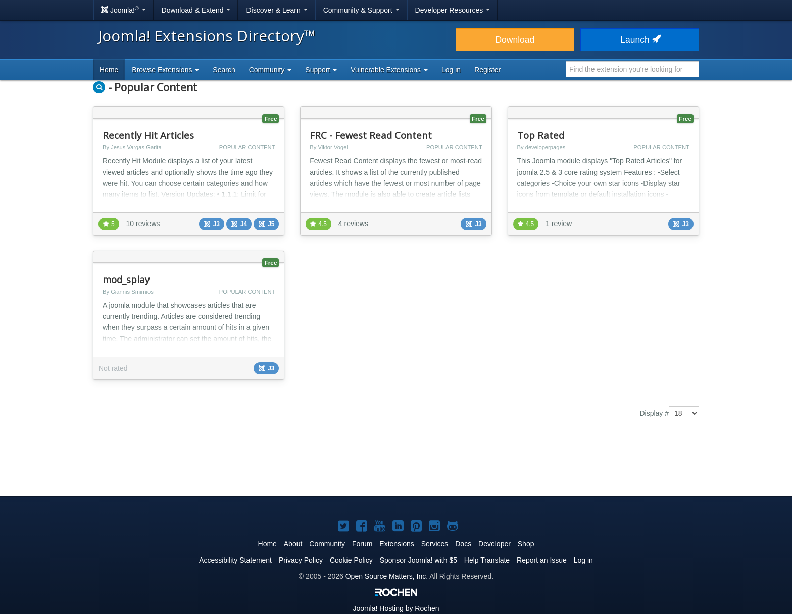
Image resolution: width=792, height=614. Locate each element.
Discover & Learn (276, 10)
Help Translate (487, 560)
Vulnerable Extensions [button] (389, 70)
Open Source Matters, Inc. (386, 576)
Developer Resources (452, 10)
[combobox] (632, 69)
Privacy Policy (301, 560)
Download (514, 40)
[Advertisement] (396, 465)
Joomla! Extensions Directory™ (207, 35)
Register (487, 70)
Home (109, 70)
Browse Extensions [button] (165, 70)
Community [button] (270, 70)
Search (224, 70)
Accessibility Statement (235, 560)
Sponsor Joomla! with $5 (418, 560)
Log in (451, 70)
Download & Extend (196, 10)
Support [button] (321, 70)
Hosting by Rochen (396, 608)
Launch (639, 40)
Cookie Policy (351, 560)
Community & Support (361, 10)
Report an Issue (542, 560)
